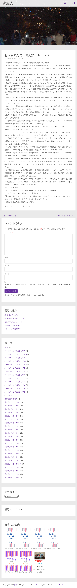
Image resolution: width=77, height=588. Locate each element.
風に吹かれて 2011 (12, 426)
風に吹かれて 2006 (12, 409)
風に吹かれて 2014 (12, 436)
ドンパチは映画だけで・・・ (15, 329)
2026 (6, 347)
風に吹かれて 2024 (12, 471)
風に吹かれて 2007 (13, 206)
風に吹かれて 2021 (12, 460)
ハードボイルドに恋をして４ (15, 375)
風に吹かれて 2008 (12, 416)
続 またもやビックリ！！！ (14, 318)
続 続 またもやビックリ (13, 315)
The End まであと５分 (66, 216)
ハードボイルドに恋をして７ (15, 385)
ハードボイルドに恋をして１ (15, 351)
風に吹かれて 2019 (12, 454)
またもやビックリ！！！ (13, 322)
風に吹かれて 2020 (12, 457)
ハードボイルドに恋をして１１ (16, 358)
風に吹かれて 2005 (12, 406)
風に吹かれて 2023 (12, 467)
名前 (6, 257)
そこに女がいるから (10, 216)
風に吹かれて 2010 (12, 423)
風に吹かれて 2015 (12, 440)
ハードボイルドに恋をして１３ (16, 364)
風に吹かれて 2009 (12, 419)
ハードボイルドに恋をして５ (15, 378)
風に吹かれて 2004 (12, 402)
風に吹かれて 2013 (12, 433)
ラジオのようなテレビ (13, 325)
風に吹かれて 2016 (12, 443)
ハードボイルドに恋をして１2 (15, 361)
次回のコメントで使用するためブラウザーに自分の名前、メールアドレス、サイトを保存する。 (37, 286)
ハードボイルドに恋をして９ (15, 392)
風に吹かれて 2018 (12, 450)
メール (7, 266)
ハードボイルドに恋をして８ (15, 388)
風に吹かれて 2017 (12, 447)
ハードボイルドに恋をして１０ (16, 354)
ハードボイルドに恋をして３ (15, 371)
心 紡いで (9, 395)
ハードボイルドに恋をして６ (15, 382)
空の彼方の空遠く (11, 399)
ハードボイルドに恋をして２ (15, 368)
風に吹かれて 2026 (12, 477)
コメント (9, 232)
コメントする (29, 206)
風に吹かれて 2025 (12, 474)
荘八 (22, 58)
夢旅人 (8, 3)
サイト (7, 274)
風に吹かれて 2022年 (13, 464)
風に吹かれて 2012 (12, 430)
